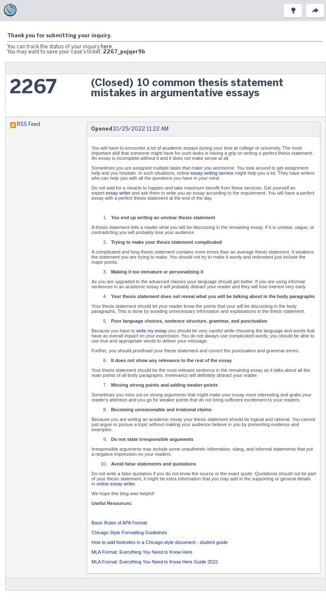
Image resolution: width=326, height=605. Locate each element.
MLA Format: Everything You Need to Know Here (141, 552)
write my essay (151, 330)
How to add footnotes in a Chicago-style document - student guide (159, 542)
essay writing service (212, 173)
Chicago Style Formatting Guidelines (129, 532)
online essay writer (116, 483)
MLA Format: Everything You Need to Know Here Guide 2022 (154, 561)
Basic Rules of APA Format (119, 522)
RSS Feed (28, 124)
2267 (33, 88)
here (106, 47)
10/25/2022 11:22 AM (141, 129)
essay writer (118, 192)
